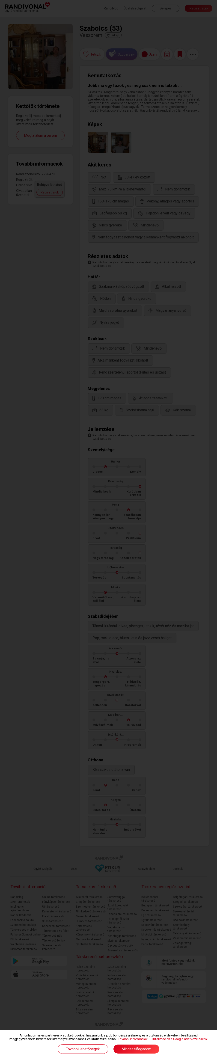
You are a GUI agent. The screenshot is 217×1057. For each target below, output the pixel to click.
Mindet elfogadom (136, 1049)
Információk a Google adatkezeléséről (180, 1039)
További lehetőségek (83, 1049)
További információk (133, 1039)
